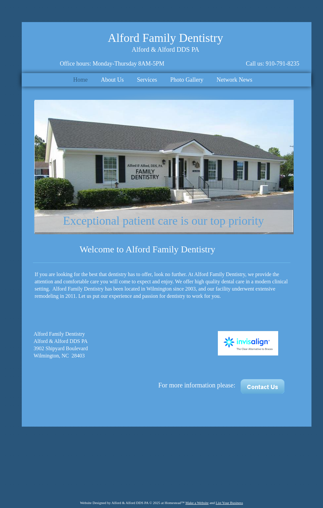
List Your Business (229, 503)
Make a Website (197, 503)
